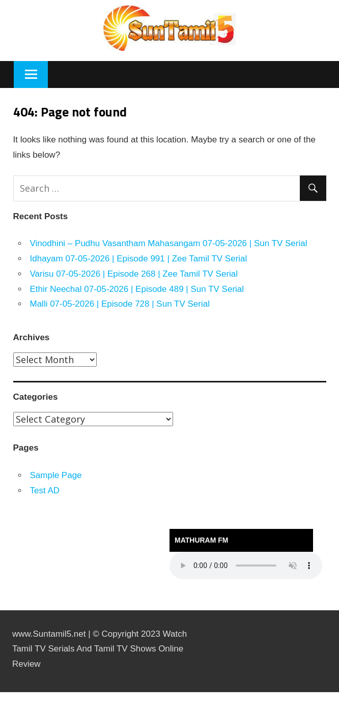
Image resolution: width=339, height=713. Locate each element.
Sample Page (56, 475)
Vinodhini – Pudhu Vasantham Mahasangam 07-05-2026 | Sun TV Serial (168, 243)
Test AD (45, 490)
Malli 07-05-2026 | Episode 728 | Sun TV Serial (120, 304)
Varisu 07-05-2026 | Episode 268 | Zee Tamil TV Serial (134, 274)
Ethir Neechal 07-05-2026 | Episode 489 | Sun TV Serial (137, 289)
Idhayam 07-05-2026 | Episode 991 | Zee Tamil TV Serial (138, 258)
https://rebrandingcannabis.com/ (5, 692)
